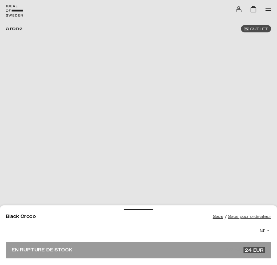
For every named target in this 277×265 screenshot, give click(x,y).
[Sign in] (238, 9)
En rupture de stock (138, 250)
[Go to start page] (14, 11)
